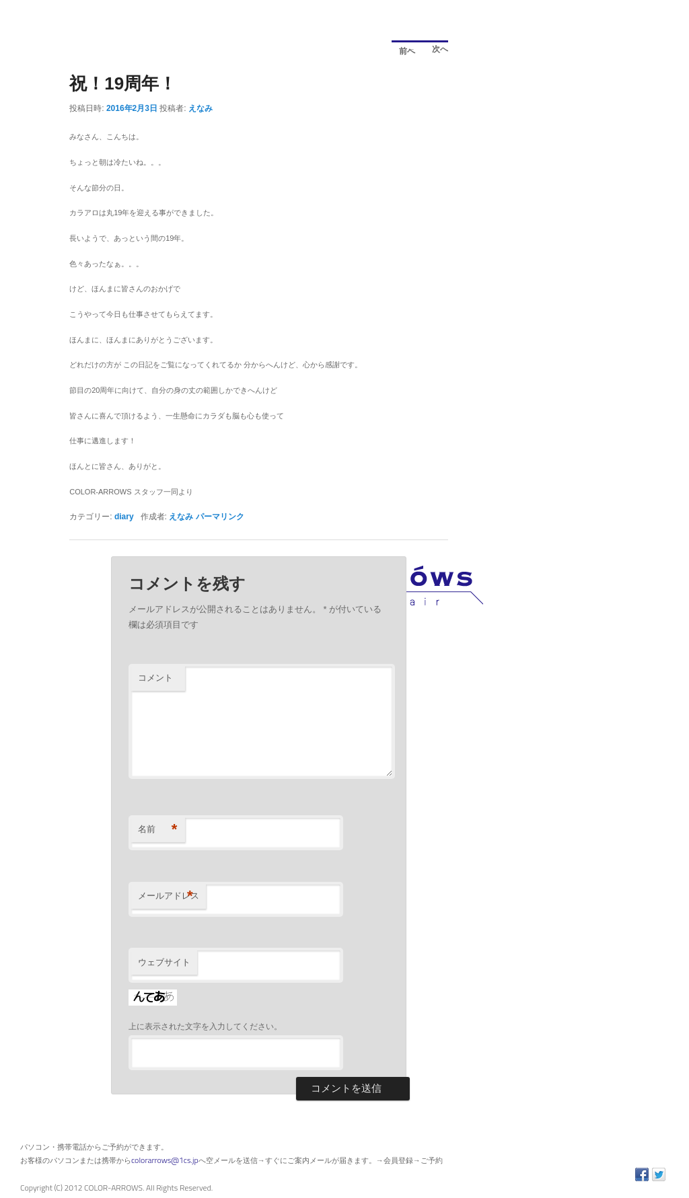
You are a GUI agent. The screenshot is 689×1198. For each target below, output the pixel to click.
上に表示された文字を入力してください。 (205, 1026)
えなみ (200, 108)
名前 (158, 829)
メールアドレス (168, 896)
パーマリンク (220, 516)
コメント (155, 678)
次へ (436, 51)
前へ (403, 48)
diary (124, 516)
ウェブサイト (164, 962)
